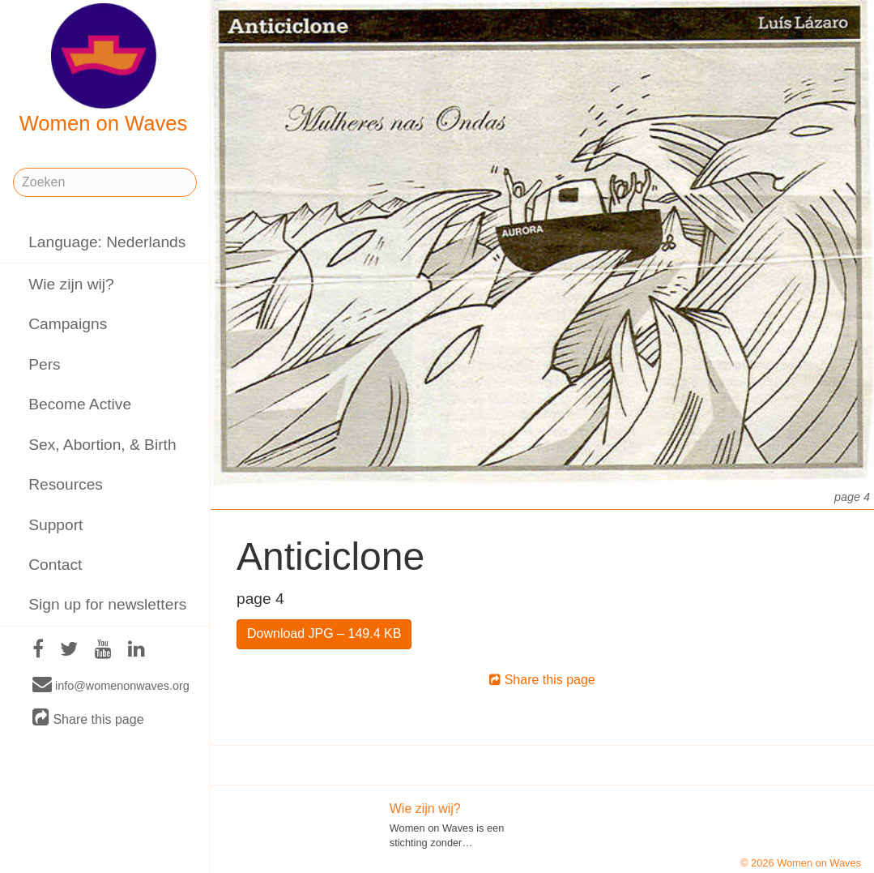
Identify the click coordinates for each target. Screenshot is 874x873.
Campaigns (67, 323)
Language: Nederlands (106, 241)
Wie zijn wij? (71, 284)
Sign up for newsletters (107, 604)
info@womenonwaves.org (111, 685)
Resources (65, 484)
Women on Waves (103, 69)
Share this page (88, 718)
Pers (44, 364)
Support (55, 524)
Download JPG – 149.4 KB (324, 633)
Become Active (79, 404)
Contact (55, 564)
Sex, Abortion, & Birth (102, 444)
